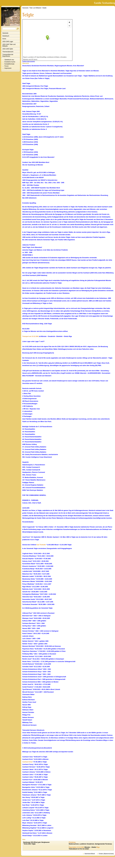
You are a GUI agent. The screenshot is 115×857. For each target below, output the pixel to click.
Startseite (5, 33)
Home (4, 39)
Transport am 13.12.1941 (30, 336)
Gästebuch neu (9, 60)
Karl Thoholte (41, 545)
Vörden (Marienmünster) (106, 854)
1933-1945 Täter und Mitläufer (8, 45)
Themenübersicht (7, 52)
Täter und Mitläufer (35, 8)
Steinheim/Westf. (89, 854)
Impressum (7, 68)
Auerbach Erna (27, 762)
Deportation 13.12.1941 (76, 847)
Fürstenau (72, 842)
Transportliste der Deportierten (7, 55)
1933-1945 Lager (7, 41)
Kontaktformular (9, 64)
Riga (98, 847)
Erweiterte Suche (9, 62)
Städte (44, 8)
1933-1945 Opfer (7, 49)
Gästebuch (5, 36)
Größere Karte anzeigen (28, 61)
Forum (6, 66)
